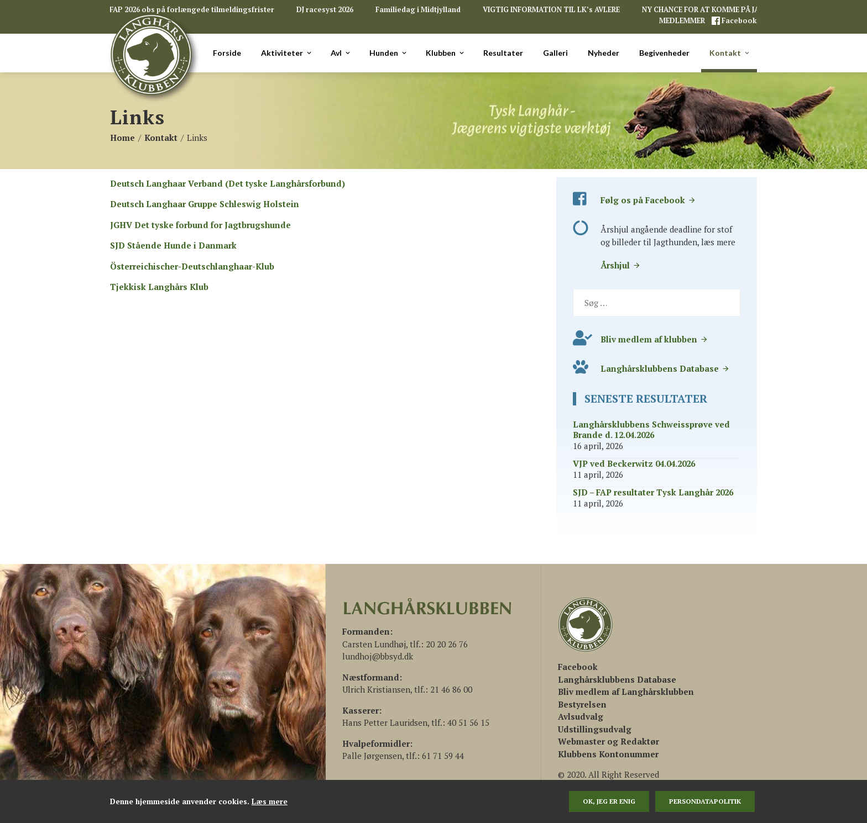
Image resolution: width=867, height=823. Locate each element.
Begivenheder (664, 52)
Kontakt (730, 53)
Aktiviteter (287, 53)
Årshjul (620, 265)
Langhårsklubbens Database (665, 368)
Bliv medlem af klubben (654, 339)
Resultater (503, 52)
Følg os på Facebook (648, 199)
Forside (227, 52)
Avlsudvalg (580, 716)
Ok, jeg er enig (609, 801)
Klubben (446, 53)
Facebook (738, 20)
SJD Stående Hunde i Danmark (173, 245)
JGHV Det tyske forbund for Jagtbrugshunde (200, 224)
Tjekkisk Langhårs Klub (159, 286)
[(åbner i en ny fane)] (578, 666)
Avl (341, 53)
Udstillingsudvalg (594, 729)
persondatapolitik (705, 801)
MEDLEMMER (683, 20)
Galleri (555, 52)
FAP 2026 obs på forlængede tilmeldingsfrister (191, 9)
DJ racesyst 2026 (324, 9)
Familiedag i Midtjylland (418, 9)
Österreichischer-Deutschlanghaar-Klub (192, 266)
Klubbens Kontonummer (608, 753)
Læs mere (270, 801)
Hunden (388, 53)
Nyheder (603, 52)
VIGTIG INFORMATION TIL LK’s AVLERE (551, 9)
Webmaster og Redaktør (608, 741)
